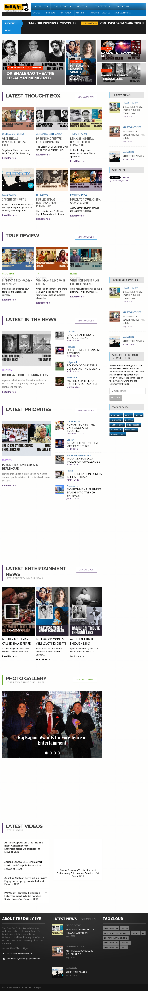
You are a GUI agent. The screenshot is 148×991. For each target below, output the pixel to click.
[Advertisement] (52, 532)
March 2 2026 (73, 386)
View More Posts (86, 97)
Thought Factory (79, 133)
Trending (71, 331)
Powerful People (78, 194)
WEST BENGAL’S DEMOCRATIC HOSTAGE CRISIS (121, 23)
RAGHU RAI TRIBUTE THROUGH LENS (25, 375)
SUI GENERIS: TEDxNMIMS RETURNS (84, 352)
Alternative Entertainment (50, 133)
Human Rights (73, 421)
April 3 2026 (72, 449)
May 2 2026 (127, 116)
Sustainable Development (79, 455)
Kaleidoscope (9, 194)
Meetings (126, 943)
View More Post (87, 569)
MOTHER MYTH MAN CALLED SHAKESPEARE (82, 382)
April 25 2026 (73, 371)
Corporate (94, 13)
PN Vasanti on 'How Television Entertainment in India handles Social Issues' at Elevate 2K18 (22, 896)
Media (124, 947)
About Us (106, 13)
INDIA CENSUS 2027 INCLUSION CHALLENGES (83, 460)
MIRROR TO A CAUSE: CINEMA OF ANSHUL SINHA (85, 201)
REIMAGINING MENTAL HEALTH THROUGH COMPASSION (47, 23)
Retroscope (42, 194)
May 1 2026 (127, 141)
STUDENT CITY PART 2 (14, 199)
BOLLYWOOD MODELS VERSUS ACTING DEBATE (83, 367)
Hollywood (72, 377)
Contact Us (122, 6)
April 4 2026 (72, 464)
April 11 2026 (73, 479)
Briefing (129, 420)
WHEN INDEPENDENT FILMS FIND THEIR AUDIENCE (84, 282)
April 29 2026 (73, 340)
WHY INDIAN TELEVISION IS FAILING (50, 282)
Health (70, 470)
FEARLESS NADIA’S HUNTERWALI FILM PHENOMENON (46, 202)
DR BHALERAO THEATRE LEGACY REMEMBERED (48, 140)
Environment (73, 486)
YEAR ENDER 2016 (117, 434)
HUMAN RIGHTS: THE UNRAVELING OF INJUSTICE (81, 428)
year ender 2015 (111, 947)
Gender (70, 439)
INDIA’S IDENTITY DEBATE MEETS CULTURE (84, 444)
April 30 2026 (128, 159)
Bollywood (72, 362)
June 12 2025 (73, 498)
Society (138, 415)
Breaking (7, 370)
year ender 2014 (111, 928)
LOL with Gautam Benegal (115, 938)
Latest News (41, 6)
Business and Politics (91, 23)
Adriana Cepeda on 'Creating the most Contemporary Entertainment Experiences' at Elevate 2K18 (23, 847)
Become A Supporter (121, 13)
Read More (9, 158)
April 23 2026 (73, 356)
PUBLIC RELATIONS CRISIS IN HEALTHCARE (20, 466)
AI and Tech (8, 273)
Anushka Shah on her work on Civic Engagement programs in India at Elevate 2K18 (24, 881)
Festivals (71, 346)
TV (37, 273)
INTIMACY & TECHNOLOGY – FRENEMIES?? (17, 282)
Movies (73, 273)
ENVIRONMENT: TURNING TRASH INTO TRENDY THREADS (84, 492)
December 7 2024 (75, 433)
